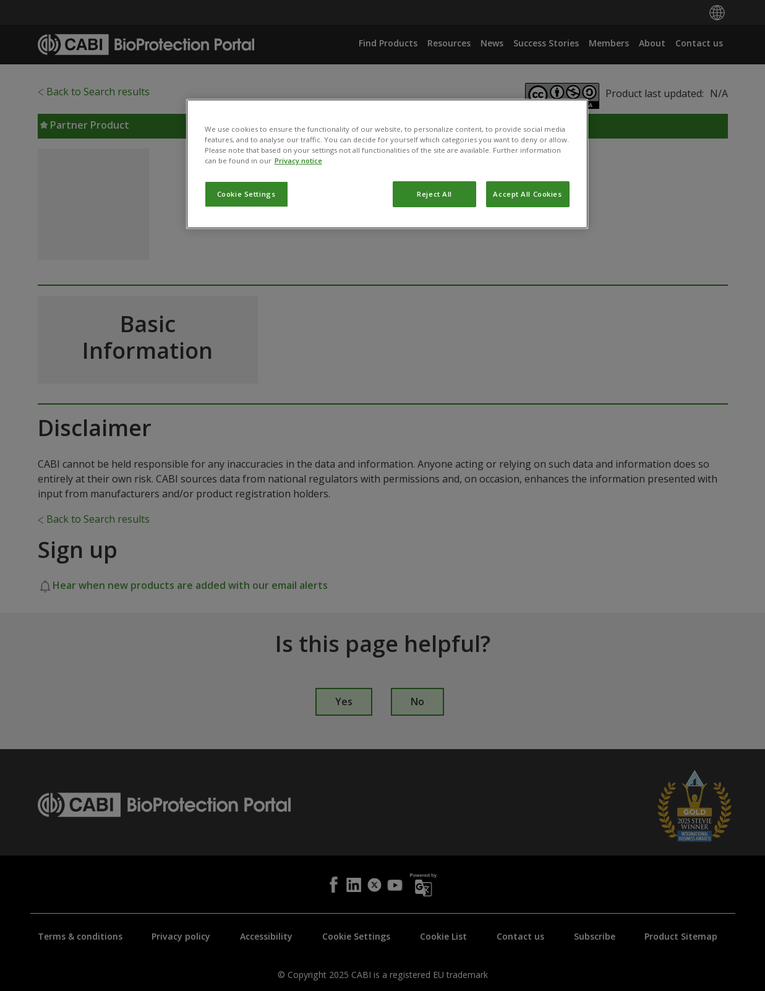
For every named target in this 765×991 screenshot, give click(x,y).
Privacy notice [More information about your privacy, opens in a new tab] (298, 217)
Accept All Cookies (527, 250)
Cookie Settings (246, 250)
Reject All (434, 250)
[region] (387, 221)
